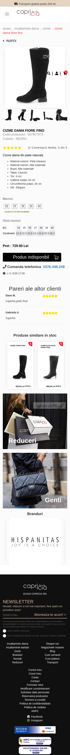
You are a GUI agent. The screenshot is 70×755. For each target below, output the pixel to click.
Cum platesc (52, 658)
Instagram (35, 720)
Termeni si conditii (35, 699)
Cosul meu (35, 673)
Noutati (17, 658)
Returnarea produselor (35, 696)
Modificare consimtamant (35, 688)
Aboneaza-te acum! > (50, 615)
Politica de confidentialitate (35, 703)
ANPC (35, 711)
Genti (17, 651)
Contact (34, 681)
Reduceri (17, 662)
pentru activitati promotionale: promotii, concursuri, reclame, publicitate (36, 636)
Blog (52, 651)
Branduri (17, 654)
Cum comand (52, 654)
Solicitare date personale (35, 692)
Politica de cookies (35, 707)
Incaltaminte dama (27, 28)
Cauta (35, 677)
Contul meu (35, 669)
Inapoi (9, 40)
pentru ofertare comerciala (18, 631)
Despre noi (52, 643)
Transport (52, 662)
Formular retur (35, 684)
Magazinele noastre (52, 647)
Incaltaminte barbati (17, 647)
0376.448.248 (53, 267)
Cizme (47, 28)
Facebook (35, 716)
